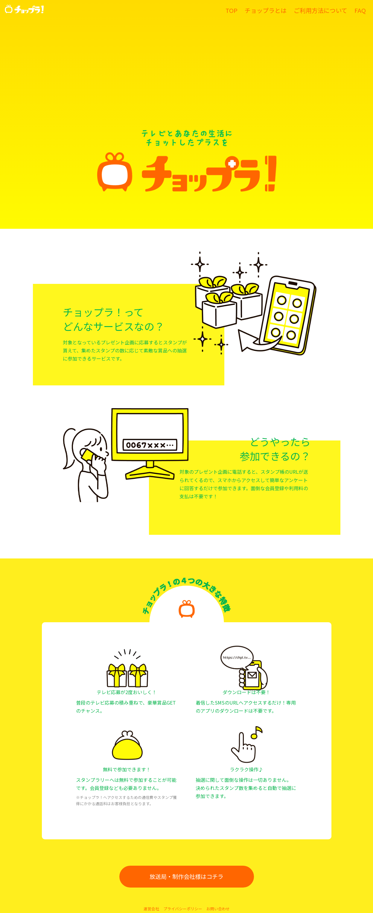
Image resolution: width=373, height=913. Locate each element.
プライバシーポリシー (182, 909)
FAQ (360, 10)
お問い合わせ (218, 909)
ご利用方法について (320, 10)
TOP (231, 10)
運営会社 (151, 909)
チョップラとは (266, 10)
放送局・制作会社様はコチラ (186, 876)
